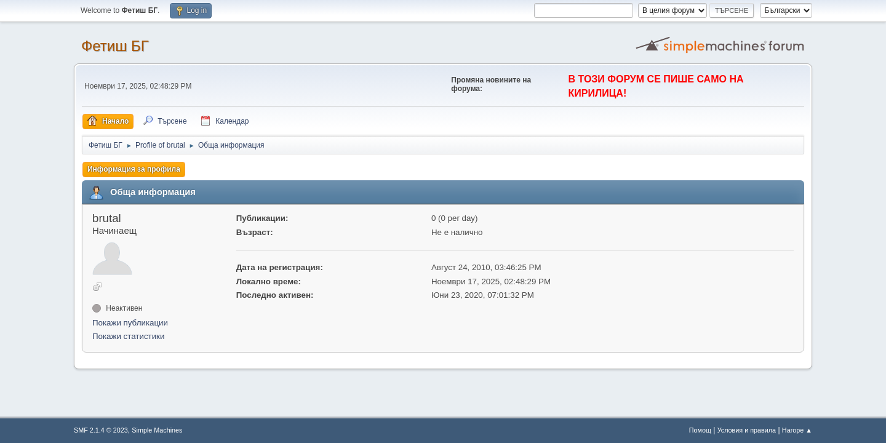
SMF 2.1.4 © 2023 (101, 430)
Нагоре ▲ (797, 430)
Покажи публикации (130, 322)
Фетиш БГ (115, 46)
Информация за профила (133, 169)
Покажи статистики (128, 336)
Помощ (700, 430)
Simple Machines (157, 430)
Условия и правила (746, 430)
